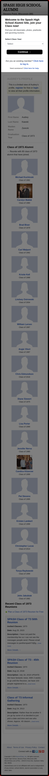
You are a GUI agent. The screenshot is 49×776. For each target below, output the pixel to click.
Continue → (24, 52)
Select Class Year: (13, 39)
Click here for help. (31, 68)
